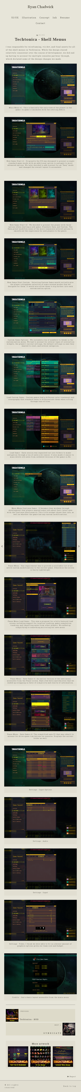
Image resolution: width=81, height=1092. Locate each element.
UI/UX (15, 17)
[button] (71, 1076)
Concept (44, 17)
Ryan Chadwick (40, 7)
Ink (55, 17)
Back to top (69, 1086)
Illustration (29, 17)
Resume (65, 17)
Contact (40, 23)
